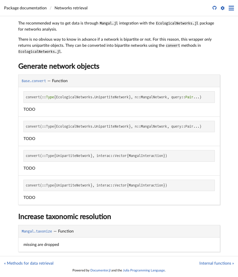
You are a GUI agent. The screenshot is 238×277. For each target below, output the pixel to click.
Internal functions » (216, 263)
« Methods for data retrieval (29, 263)
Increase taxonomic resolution (64, 216)
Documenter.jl (100, 270)
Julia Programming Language (144, 270)
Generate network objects (58, 66)
